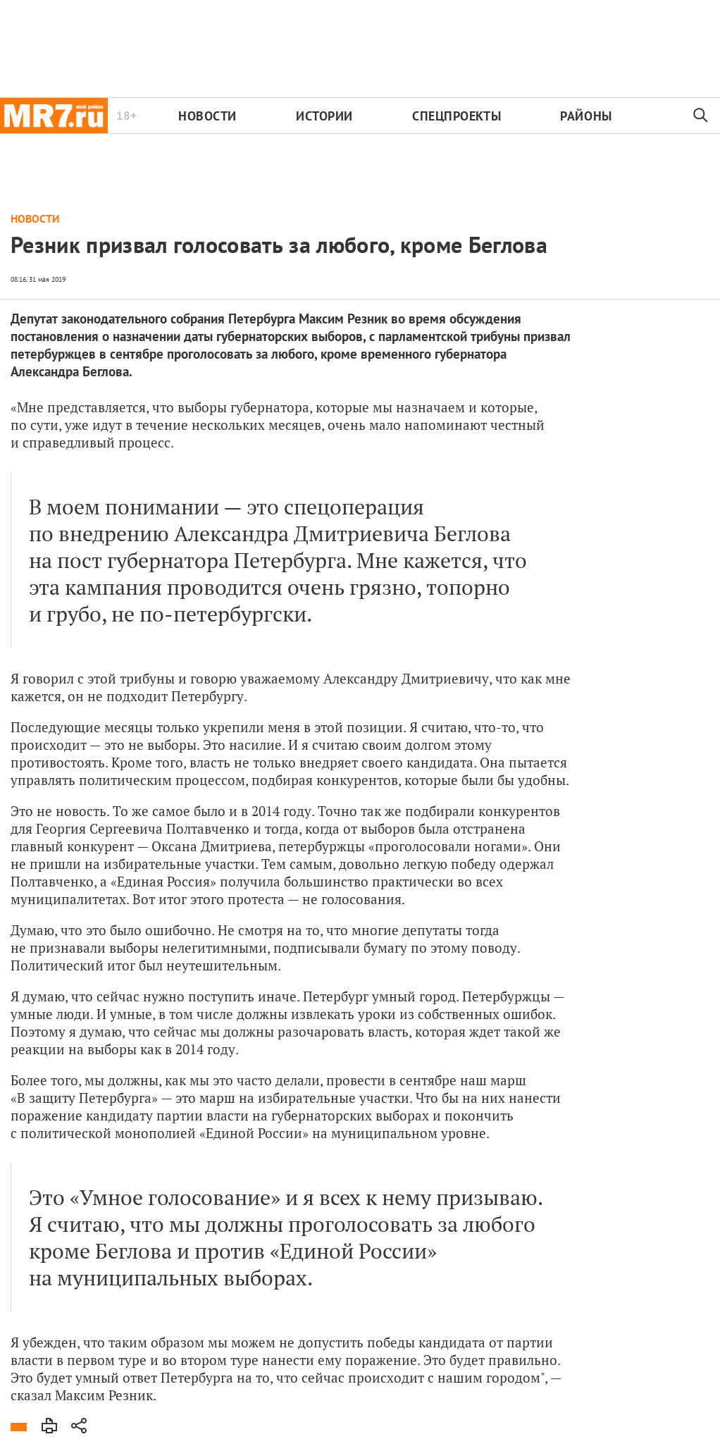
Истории (324, 116)
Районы (586, 116)
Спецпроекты (456, 116)
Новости (207, 116)
